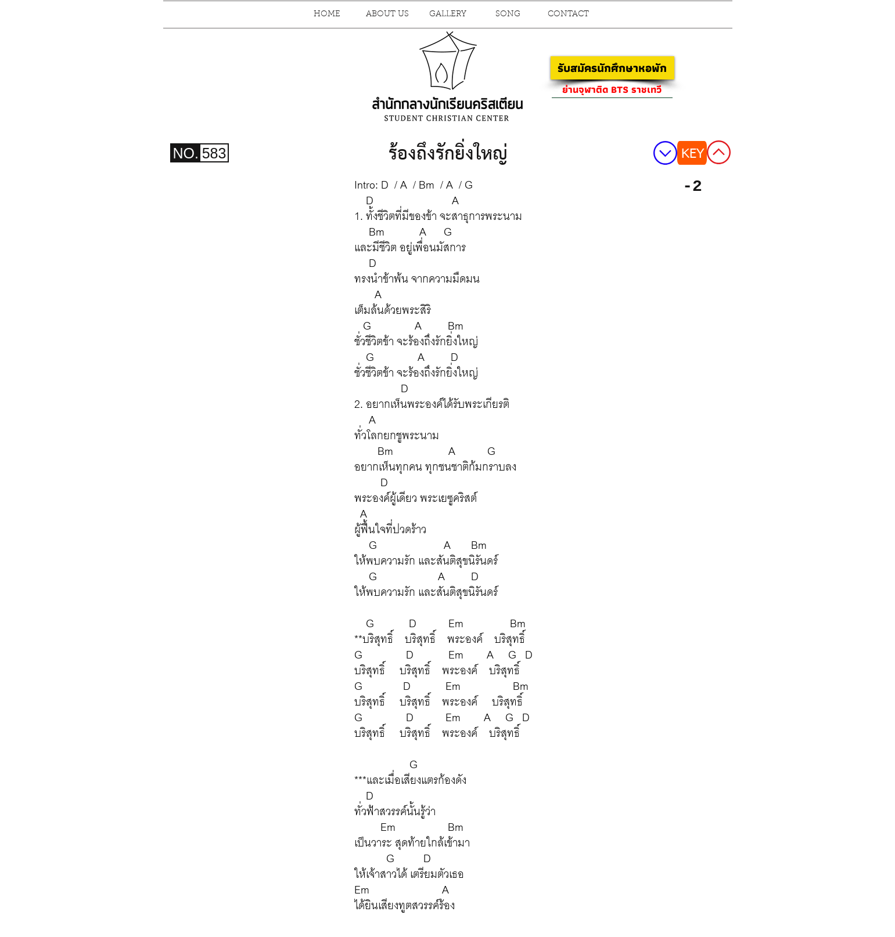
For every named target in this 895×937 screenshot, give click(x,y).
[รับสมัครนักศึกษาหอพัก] (612, 67)
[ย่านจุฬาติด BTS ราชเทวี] (612, 89)
